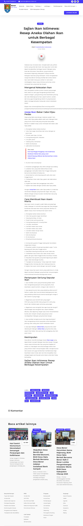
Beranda (21, 6)
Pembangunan (57, 6)
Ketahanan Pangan (48, 511)
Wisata (65, 506)
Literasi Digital (47, 499)
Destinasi (65, 501)
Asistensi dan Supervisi (9, 496)
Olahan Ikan (44, 395)
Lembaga (47, 6)
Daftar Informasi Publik (29, 499)
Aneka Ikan (35, 389)
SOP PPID (26, 494)
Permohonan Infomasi (29, 504)
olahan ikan (40, 326)
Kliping (65, 508)
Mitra (64, 499)
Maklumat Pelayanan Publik (30, 501)
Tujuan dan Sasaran (9, 491)
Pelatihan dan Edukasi (9, 501)
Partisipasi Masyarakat (9, 499)
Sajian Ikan (35, 397)
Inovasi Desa (47, 494)
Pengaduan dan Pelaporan (10, 506)
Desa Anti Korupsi (70, 6)
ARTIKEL (40, 23)
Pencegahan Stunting (49, 508)
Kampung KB (47, 491)
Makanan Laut (51, 393)
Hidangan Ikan (42, 391)
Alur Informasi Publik (29, 496)
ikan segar (50, 339)
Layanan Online (71, 12)
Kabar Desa (29, 6)
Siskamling (46, 506)
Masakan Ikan (31, 395)
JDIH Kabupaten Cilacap (37, 9)
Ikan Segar (39, 393)
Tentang (37, 6)
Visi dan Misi (7, 494)
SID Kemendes (27, 517)
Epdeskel (26, 515)
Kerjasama (36, 427)
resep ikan (30, 112)
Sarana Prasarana (67, 491)
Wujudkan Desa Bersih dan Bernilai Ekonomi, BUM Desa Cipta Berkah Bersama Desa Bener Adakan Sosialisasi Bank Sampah (41, 455)
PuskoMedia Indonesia (43, 47)
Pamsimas (46, 504)
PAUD (45, 513)
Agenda (65, 496)
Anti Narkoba (47, 501)
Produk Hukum (23, 9)
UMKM (64, 494)
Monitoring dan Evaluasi (10, 504)
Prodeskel (26, 512)
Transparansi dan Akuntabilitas (11, 508)
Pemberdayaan (47, 496)
